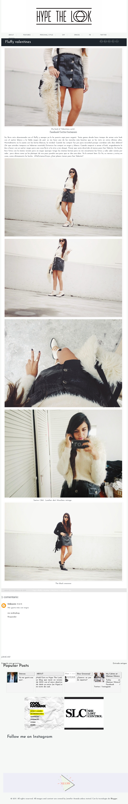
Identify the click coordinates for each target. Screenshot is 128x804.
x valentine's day (65, 590)
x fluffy (39, 590)
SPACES (77, 35)
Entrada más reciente (10, 663)
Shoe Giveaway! (83, 674)
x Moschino (54, 590)
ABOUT (11, 35)
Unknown (12, 604)
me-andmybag (13, 613)
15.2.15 (19, 604)
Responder (12, 617)
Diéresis (22, 674)
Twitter (63, 132)
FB (90, 35)
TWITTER (103, 35)
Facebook (54, 132)
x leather (46, 590)
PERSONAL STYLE (46, 35)
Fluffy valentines (18, 42)
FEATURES (27, 35)
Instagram (72, 132)
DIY (63, 35)
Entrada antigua (120, 663)
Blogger (114, 799)
